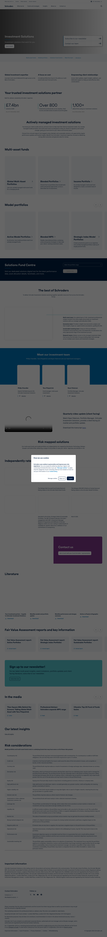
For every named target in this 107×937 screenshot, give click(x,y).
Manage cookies (52, 478)
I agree (70, 478)
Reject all (62, 478)
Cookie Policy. (53, 471)
